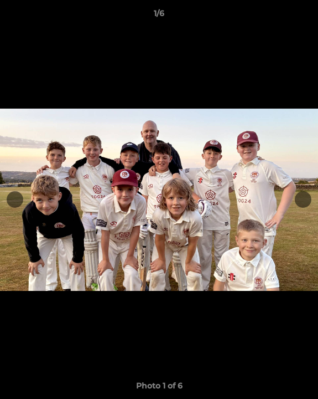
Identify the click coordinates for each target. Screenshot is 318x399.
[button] (304, 16)
